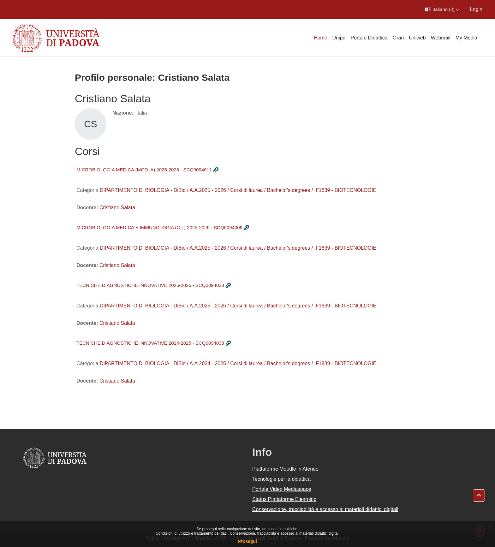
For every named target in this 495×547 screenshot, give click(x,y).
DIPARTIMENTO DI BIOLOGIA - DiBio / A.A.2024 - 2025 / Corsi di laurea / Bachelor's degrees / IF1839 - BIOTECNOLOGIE (238, 363)
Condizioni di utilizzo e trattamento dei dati (192, 533)
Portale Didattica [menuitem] (368, 37)
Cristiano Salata (117, 207)
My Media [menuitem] (466, 37)
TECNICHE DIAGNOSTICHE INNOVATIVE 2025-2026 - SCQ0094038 (150, 285)
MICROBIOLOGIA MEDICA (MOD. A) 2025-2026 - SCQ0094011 (144, 169)
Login (476, 9)
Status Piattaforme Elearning (284, 499)
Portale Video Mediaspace (281, 489)
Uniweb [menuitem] (417, 37)
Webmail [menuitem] (440, 37)
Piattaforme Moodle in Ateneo (285, 469)
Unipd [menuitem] (339, 37)
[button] (441, 9)
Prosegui (247, 541)
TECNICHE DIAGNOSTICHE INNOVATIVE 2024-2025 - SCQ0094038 (150, 343)
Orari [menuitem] (398, 37)
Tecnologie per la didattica (281, 479)
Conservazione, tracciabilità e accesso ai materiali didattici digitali (284, 533)
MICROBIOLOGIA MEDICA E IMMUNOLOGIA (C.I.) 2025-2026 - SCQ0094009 (159, 227)
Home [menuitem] (320, 37)
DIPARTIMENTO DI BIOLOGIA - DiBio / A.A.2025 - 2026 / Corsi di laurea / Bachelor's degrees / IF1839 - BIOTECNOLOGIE (238, 190)
